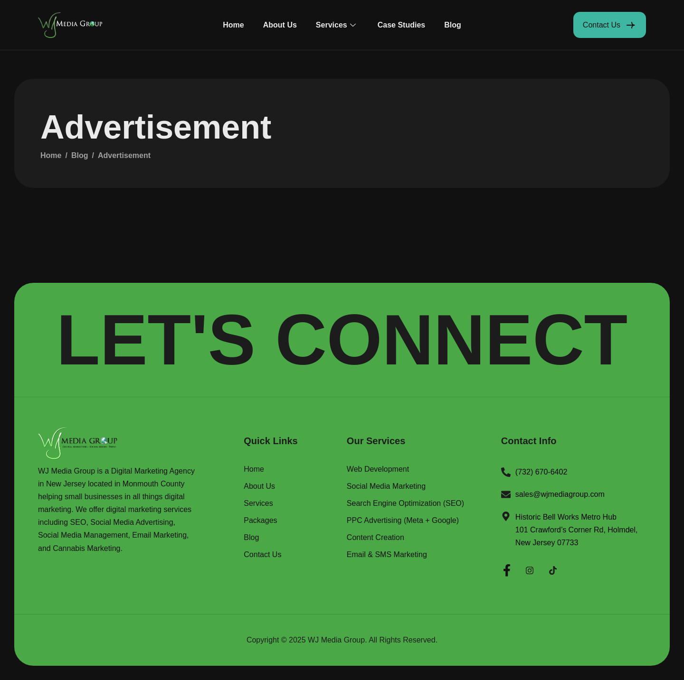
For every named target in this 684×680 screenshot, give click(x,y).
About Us (280, 25)
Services (336, 25)
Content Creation (375, 537)
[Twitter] (553, 569)
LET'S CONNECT (342, 340)
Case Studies (401, 25)
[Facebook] (507, 569)
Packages (260, 520)
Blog (452, 25)
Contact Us (262, 555)
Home (233, 25)
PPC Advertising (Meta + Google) (403, 520)
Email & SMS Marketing (387, 555)
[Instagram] (529, 569)
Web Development (378, 469)
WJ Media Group (336, 640)
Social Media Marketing (386, 486)
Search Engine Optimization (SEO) (405, 503)
